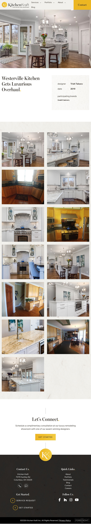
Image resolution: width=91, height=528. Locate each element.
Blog (33, 7)
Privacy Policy (65, 524)
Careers (68, 492)
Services (36, 2)
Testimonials (68, 484)
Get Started (45, 441)
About (62, 2)
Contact (68, 490)
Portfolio (49, 2)
